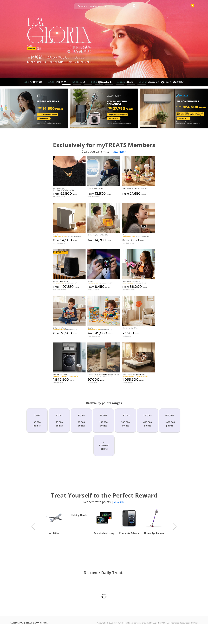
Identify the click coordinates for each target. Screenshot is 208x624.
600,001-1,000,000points (169, 420)
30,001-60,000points (59, 420)
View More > (120, 151)
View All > (119, 502)
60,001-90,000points (81, 420)
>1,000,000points (104, 445)
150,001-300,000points (125, 420)
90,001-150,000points (103, 420)
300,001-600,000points (147, 420)
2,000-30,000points (37, 420)
